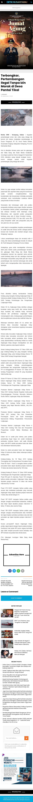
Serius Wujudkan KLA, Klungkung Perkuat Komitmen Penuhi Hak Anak (15, 676)
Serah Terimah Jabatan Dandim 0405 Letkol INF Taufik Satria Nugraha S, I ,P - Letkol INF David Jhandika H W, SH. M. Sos (17, 720)
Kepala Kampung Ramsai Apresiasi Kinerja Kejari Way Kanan (26, 583)
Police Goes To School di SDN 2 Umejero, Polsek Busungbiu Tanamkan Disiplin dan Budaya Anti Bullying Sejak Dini (17, 666)
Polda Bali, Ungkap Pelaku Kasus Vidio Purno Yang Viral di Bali (23, 632)
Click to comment (16, 598)
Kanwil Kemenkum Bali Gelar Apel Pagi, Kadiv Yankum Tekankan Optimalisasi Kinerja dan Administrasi (16, 686)
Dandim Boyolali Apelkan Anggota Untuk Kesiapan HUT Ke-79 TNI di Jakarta (7, 583)
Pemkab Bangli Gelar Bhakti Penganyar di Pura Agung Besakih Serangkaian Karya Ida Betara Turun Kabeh (17, 714)
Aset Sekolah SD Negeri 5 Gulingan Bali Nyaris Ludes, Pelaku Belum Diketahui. (22, 642)
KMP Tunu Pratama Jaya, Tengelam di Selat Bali (22, 621)
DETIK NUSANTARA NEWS (20, 2)
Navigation (16, 8)
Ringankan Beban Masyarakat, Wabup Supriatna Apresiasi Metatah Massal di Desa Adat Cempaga (17, 708)
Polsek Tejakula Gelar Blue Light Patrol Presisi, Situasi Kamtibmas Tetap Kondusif (16, 671)
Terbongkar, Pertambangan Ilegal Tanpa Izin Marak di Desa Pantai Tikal (13, 82)
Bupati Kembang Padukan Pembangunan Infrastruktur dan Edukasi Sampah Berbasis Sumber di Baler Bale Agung (16, 680)
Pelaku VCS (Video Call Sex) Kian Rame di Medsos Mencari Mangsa (23, 652)
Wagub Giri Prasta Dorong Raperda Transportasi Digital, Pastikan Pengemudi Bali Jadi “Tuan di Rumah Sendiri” (23, 613)
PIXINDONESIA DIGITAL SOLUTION (11, 799)
